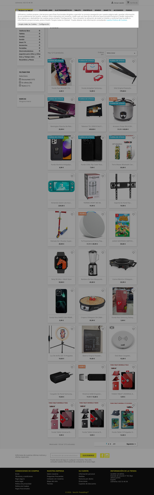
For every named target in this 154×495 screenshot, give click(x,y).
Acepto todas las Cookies (28, 24)
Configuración (44, 24)
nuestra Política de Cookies (116, 20)
